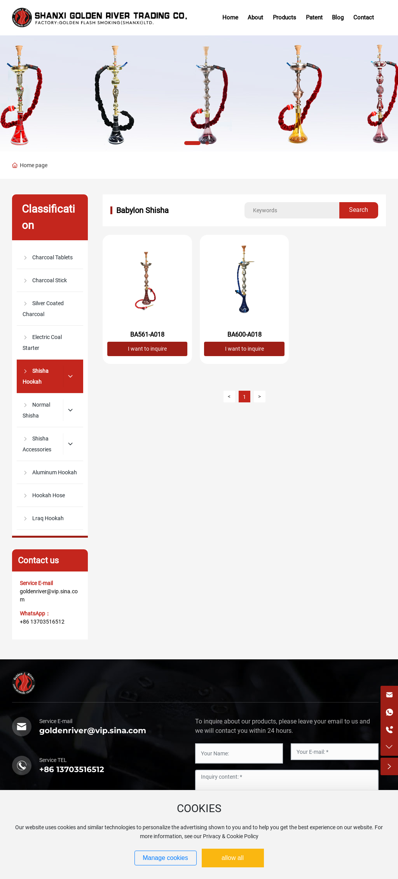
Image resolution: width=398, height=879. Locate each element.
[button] (192, 143)
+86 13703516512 (42, 622)
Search (358, 209)
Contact (363, 17)
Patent (314, 17)
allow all (233, 858)
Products (284, 17)
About (255, 17)
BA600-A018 (244, 334)
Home (230, 17)
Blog (338, 17)
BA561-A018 (147, 334)
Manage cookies (165, 858)
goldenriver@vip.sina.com (92, 730)
